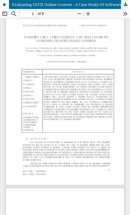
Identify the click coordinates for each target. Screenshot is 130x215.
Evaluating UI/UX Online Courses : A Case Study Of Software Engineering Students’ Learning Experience (71, 4)
